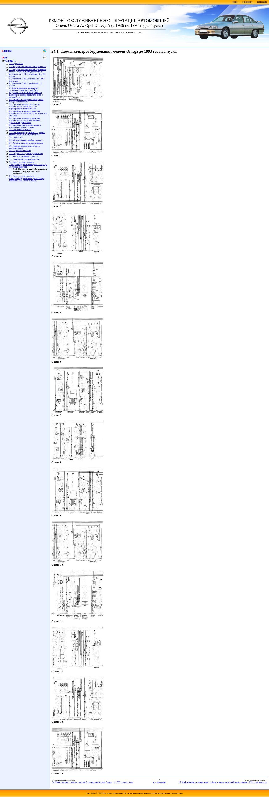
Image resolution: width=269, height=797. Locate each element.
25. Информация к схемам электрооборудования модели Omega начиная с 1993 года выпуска (26, 178)
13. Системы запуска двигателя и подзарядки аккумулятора (25, 126)
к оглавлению (159, 782)
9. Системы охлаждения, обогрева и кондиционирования (26, 100)
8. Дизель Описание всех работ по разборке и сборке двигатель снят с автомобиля (26, 94)
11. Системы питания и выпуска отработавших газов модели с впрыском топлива (28, 113)
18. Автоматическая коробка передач (26, 143)
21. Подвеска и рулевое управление (26, 153)
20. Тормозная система (20, 150)
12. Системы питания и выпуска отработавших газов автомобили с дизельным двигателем (25, 120)
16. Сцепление (16, 137)
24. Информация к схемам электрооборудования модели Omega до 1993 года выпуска (28, 164)
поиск (235, 2)
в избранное (247, 2)
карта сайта (262, 2)
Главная (7, 50)
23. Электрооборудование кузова (24, 159)
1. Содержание (16, 63)
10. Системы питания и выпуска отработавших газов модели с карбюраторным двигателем (24, 106)
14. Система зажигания (20, 129)
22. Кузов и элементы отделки (23, 156)
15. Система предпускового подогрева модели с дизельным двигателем (27, 133)
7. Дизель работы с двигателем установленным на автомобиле (23, 89)
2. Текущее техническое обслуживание (27, 66)
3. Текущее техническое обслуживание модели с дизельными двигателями (27, 70)
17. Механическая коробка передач (25, 140)
